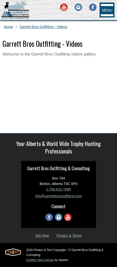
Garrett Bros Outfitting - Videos (43, 27)
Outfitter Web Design (40, 260)
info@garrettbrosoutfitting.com (58, 196)
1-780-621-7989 (58, 189)
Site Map (42, 236)
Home (8, 27)
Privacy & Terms (69, 236)
